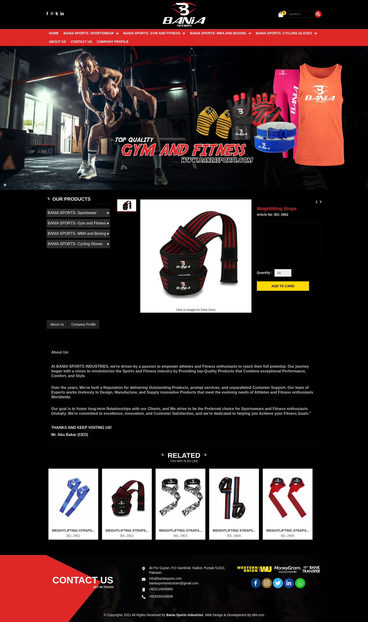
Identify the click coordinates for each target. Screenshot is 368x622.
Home (54, 33)
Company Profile (113, 42)
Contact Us (81, 42)
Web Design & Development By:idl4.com (234, 615)
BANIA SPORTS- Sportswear (91, 33)
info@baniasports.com (165, 560)
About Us (57, 42)
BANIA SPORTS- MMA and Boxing (220, 33)
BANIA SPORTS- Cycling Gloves (286, 33)
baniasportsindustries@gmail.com (173, 565)
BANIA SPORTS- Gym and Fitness (154, 33)
